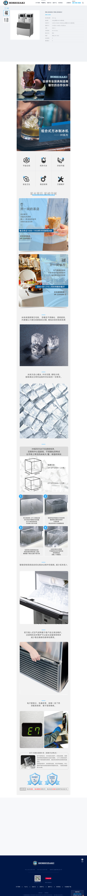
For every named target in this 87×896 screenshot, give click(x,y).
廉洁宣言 (40, 889)
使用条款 (46, 889)
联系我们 (58, 883)
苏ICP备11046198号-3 (58, 891)
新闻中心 (42, 883)
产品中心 (26, 883)
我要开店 (34, 883)
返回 (8, 8)
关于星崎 (18, 883)
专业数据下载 (68, 883)
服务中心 (50, 883)
